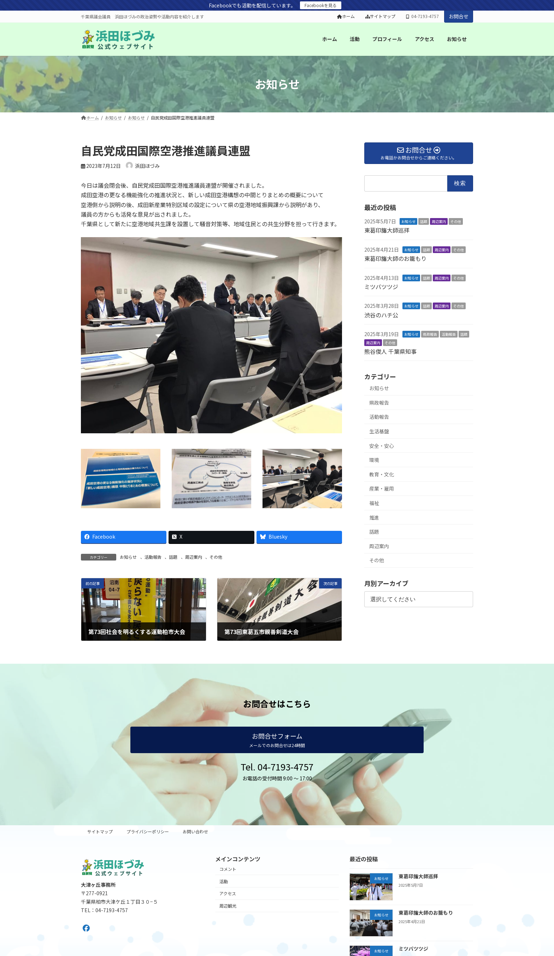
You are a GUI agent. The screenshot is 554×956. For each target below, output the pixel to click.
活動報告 (153, 557)
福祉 (374, 502)
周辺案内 (193, 557)
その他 (216, 557)
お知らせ (128, 557)
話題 (173, 557)
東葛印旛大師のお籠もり (395, 258)
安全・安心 (381, 445)
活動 (223, 881)
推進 (374, 517)
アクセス (227, 893)
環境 (374, 459)
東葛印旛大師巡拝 (386, 230)
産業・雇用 (381, 488)
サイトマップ (380, 16)
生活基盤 (379, 431)
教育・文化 (381, 474)
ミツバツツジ (381, 286)
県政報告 (430, 334)
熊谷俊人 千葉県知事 (390, 351)
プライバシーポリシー (147, 831)
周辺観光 (227, 906)
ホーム (346, 16)
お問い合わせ (195, 831)
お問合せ (458, 16)
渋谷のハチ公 (381, 314)
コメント (227, 869)
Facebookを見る (321, 5)
